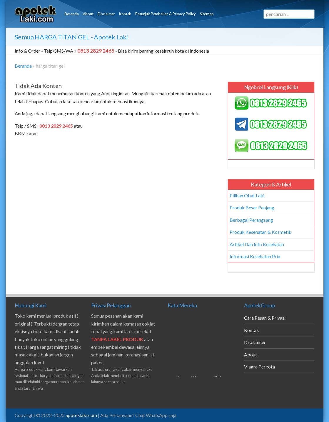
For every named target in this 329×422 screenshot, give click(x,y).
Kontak (125, 13)
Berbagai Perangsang (251, 220)
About (88, 13)
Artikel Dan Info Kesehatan (257, 244)
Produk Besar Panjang (252, 207)
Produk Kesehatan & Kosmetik (260, 232)
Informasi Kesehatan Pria (255, 256)
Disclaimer (106, 13)
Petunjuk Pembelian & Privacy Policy (165, 13)
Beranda (72, 13)
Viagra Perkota (259, 366)
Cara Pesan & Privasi (264, 318)
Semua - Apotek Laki (71, 37)
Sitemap (207, 13)
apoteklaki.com (81, 415)
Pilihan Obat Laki (247, 195)
